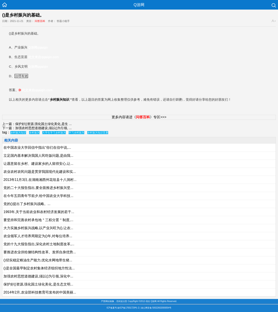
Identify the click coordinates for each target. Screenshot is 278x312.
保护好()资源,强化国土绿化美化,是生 (41, 124)
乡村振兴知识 (59, 99)
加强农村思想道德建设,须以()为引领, (41, 128)
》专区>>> (151, 117)
